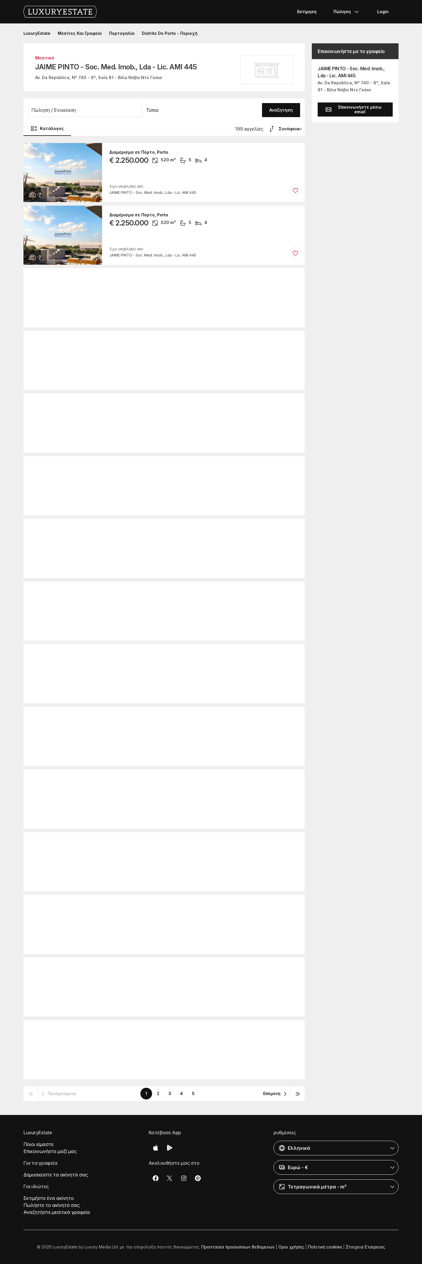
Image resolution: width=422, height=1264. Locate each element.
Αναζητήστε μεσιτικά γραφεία (56, 1212)
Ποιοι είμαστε (38, 1144)
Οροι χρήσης (291, 1246)
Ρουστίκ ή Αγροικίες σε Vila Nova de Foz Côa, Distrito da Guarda (176, 277)
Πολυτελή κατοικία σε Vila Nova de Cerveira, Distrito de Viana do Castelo (186, 716)
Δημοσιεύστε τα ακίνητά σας (55, 1175)
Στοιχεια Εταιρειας (365, 1246)
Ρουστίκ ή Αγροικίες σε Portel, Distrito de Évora (158, 653)
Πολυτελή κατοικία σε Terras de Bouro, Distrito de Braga (168, 340)
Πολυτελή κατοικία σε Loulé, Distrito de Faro (156, 966)
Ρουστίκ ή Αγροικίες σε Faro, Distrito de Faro (155, 1029)
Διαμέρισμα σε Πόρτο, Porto (138, 152)
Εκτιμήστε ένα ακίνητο (48, 1198)
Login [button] (383, 11)
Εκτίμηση (306, 11)
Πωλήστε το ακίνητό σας (51, 1205)
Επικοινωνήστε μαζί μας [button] (50, 1151)
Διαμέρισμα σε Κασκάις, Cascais (143, 403)
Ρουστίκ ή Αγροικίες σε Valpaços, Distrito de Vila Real (165, 841)
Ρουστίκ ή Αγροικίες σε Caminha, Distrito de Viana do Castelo (173, 778)
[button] (85, 110)
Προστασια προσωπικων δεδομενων (238, 1246)
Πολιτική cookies (325, 1246)
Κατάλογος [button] (47, 128)
